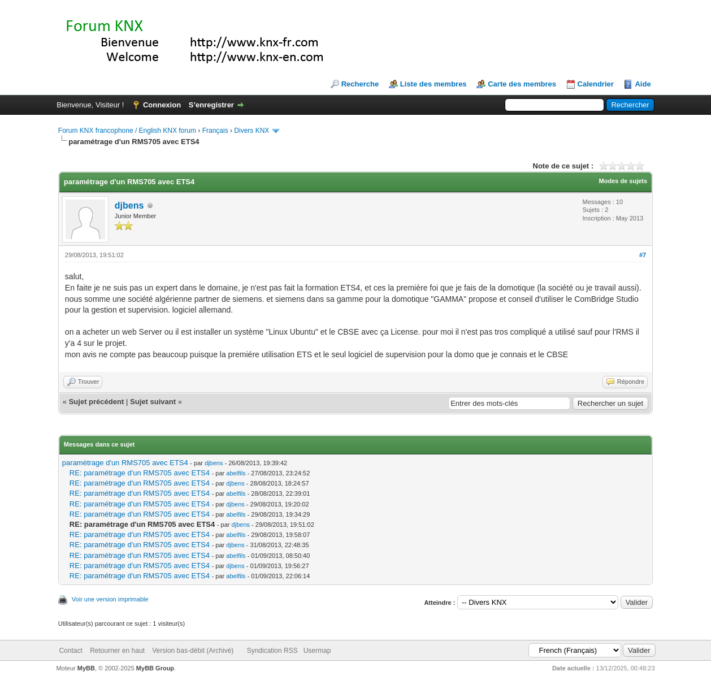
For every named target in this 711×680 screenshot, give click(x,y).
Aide (643, 84)
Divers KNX (251, 131)
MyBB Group (155, 668)
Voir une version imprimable (110, 599)
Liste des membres (433, 84)
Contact (70, 651)
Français (215, 131)
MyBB (86, 668)
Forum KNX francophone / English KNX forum (127, 131)
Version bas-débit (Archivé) (192, 651)
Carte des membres (522, 84)
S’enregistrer (211, 105)
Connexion (162, 105)
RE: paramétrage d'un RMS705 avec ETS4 (140, 473)
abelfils (235, 473)
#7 (642, 255)
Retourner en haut (117, 651)
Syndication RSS (272, 651)
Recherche (360, 84)
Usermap (317, 651)
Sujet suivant (153, 401)
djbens (129, 205)
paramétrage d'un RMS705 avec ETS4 (125, 462)
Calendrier (596, 84)
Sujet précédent (96, 401)
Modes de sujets (623, 180)
